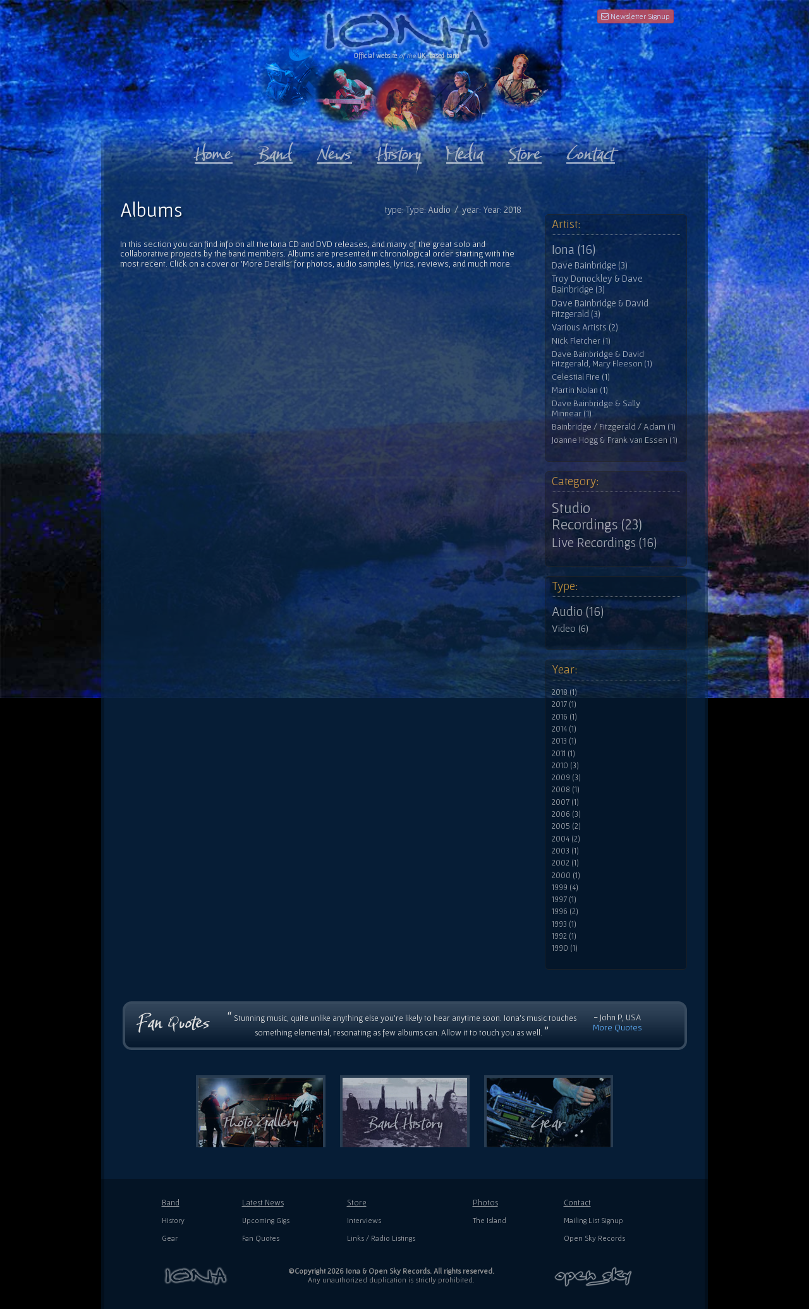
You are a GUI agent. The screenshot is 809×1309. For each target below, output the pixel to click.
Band (170, 1202)
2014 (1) (564, 729)
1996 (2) (565, 911)
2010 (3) (565, 765)
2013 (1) (564, 741)
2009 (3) (566, 777)
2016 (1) (564, 717)
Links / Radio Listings (381, 1238)
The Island (489, 1220)
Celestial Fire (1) (581, 377)
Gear (170, 1238)
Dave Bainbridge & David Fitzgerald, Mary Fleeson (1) (602, 359)
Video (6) (570, 628)
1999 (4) (565, 887)
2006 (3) (566, 814)
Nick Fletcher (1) (581, 341)
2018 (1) (564, 692)
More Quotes (617, 1027)
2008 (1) (566, 789)
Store (357, 1202)
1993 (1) (564, 924)
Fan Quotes (260, 1238)
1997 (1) (564, 899)
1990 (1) (565, 948)
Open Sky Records (594, 1238)
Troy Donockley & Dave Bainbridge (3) (597, 284)
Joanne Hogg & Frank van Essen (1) (615, 440)
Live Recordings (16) (604, 543)
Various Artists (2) (585, 327)
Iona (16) (573, 249)
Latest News (263, 1202)
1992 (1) (564, 936)
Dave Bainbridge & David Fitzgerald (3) (600, 308)
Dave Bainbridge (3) (590, 265)
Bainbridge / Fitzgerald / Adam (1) (614, 426)
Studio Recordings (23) (597, 516)
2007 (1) (565, 802)
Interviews (364, 1220)
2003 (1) (565, 851)
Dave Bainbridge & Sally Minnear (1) (596, 408)
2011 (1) (563, 753)
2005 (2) (566, 826)
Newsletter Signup (635, 16)
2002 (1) (565, 863)
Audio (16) (578, 611)
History (173, 1220)
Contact (577, 1202)
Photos (485, 1202)
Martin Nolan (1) (580, 390)
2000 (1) (566, 875)
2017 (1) (564, 704)
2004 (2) (566, 839)
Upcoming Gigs (265, 1220)
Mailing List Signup (593, 1220)
